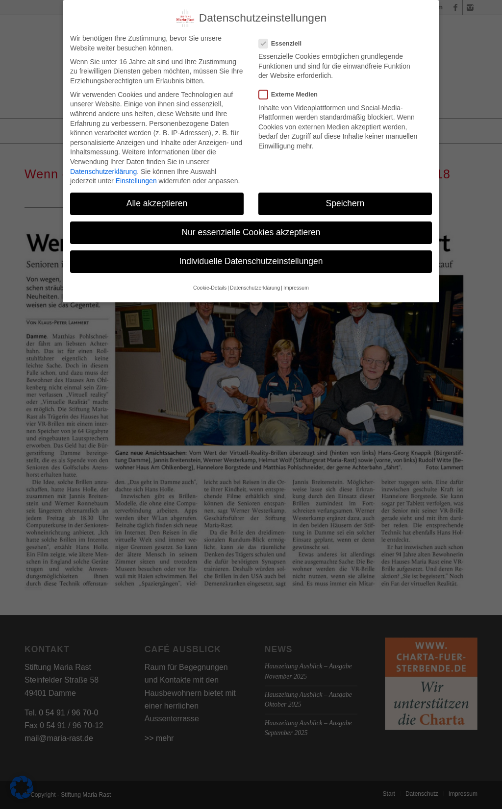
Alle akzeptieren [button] (157, 194)
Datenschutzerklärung (103, 163)
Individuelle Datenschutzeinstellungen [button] (251, 253)
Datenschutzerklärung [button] (255, 279)
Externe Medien (292, 86)
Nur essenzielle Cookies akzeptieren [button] (250, 223)
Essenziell (284, 34)
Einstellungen (136, 172)
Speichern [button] (345, 194)
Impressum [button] (296, 279)
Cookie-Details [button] (209, 279)
